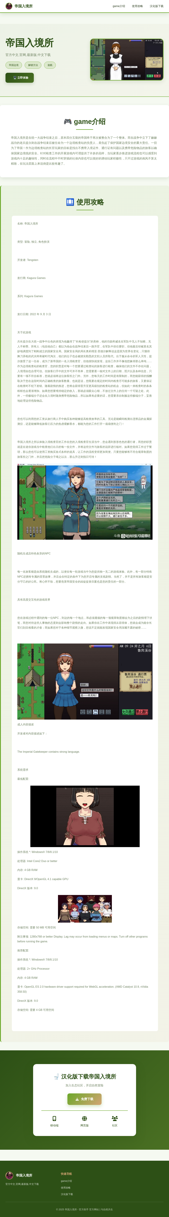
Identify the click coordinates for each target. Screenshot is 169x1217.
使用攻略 (137, 6)
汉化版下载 (157, 6)
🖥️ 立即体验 (20, 77)
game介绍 (119, 6)
